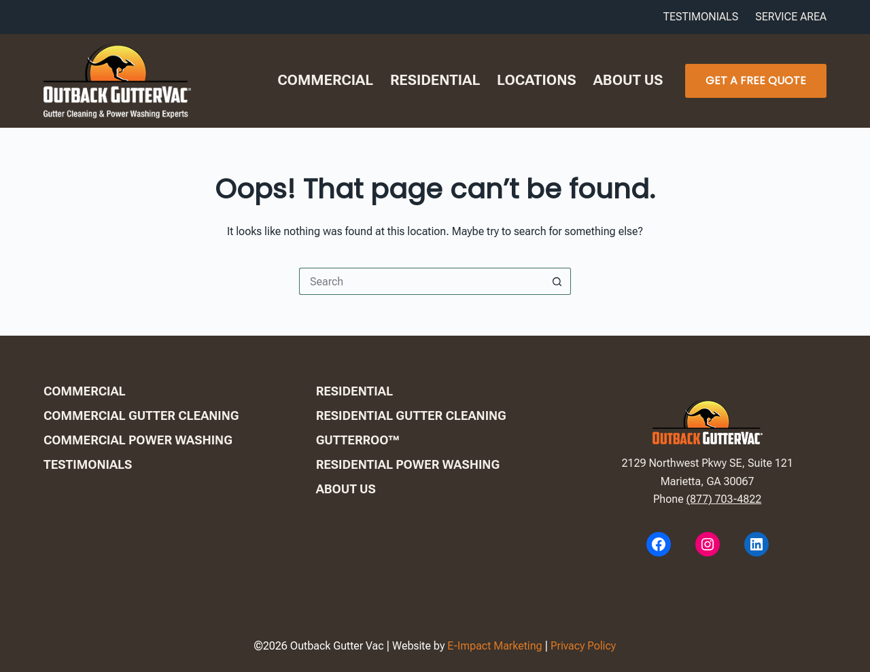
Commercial (325, 80)
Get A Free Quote (756, 80)
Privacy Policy (583, 645)
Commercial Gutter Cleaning (141, 415)
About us (628, 80)
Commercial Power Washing (138, 440)
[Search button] (557, 281)
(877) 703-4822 (724, 499)
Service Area (790, 16)
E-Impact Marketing (494, 645)
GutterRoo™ (358, 440)
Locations (536, 80)
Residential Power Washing (408, 464)
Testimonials (701, 16)
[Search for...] (421, 281)
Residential (435, 80)
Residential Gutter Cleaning (411, 415)
